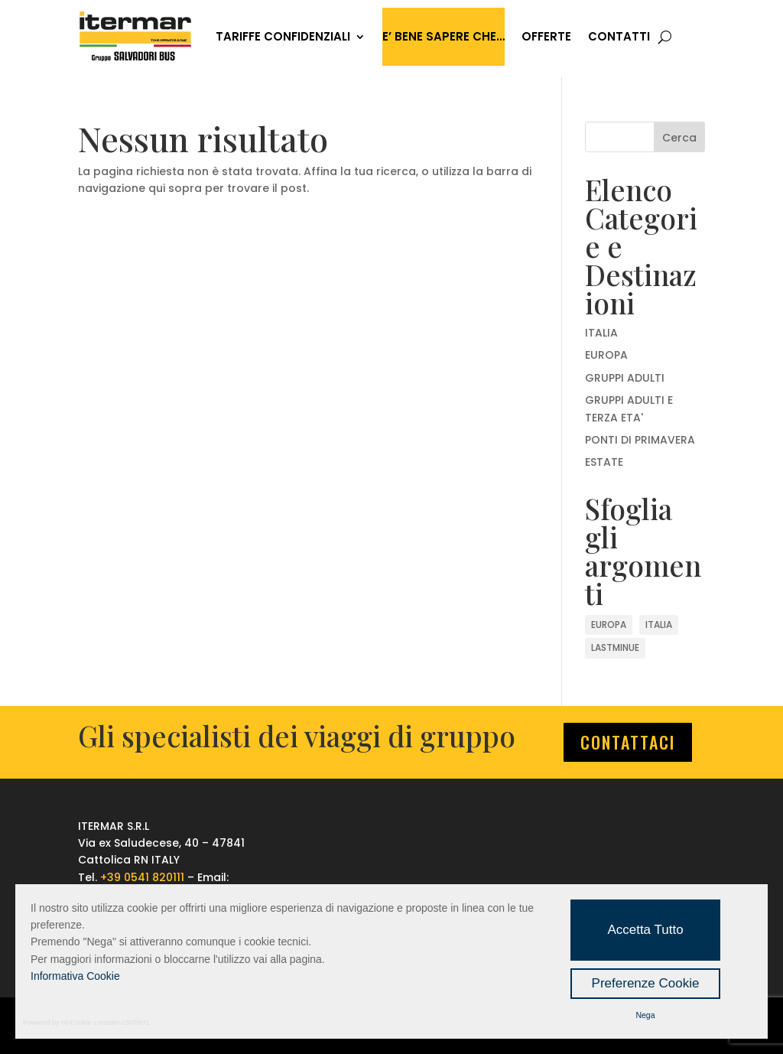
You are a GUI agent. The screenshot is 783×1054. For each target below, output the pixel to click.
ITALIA (601, 332)
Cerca (679, 137)
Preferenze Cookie (646, 983)
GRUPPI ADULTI (624, 377)
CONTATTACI (627, 742)
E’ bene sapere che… (443, 36)
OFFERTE (546, 36)
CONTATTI (619, 36)
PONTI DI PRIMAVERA (640, 439)
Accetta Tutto (645, 929)
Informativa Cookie (75, 976)
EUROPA (606, 355)
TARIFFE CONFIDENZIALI (283, 36)
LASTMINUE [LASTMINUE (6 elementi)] (615, 647)
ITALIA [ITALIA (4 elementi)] (658, 624)
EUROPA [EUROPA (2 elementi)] (608, 624)
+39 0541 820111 (142, 877)
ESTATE (604, 462)
